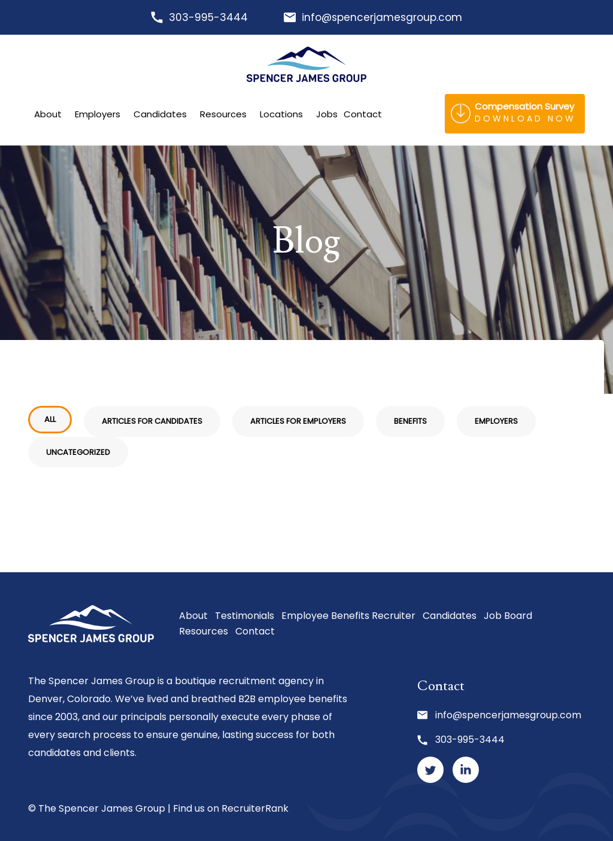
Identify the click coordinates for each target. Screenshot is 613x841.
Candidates (160, 114)
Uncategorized (78, 452)
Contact (363, 114)
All (50, 419)
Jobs (327, 114)
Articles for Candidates (152, 421)
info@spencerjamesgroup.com (382, 17)
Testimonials (244, 616)
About (48, 114)
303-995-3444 (208, 17)
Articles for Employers (298, 421)
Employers (97, 114)
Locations (281, 114)
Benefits (410, 421)
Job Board (508, 616)
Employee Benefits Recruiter (348, 616)
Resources (223, 114)
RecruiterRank (255, 808)
